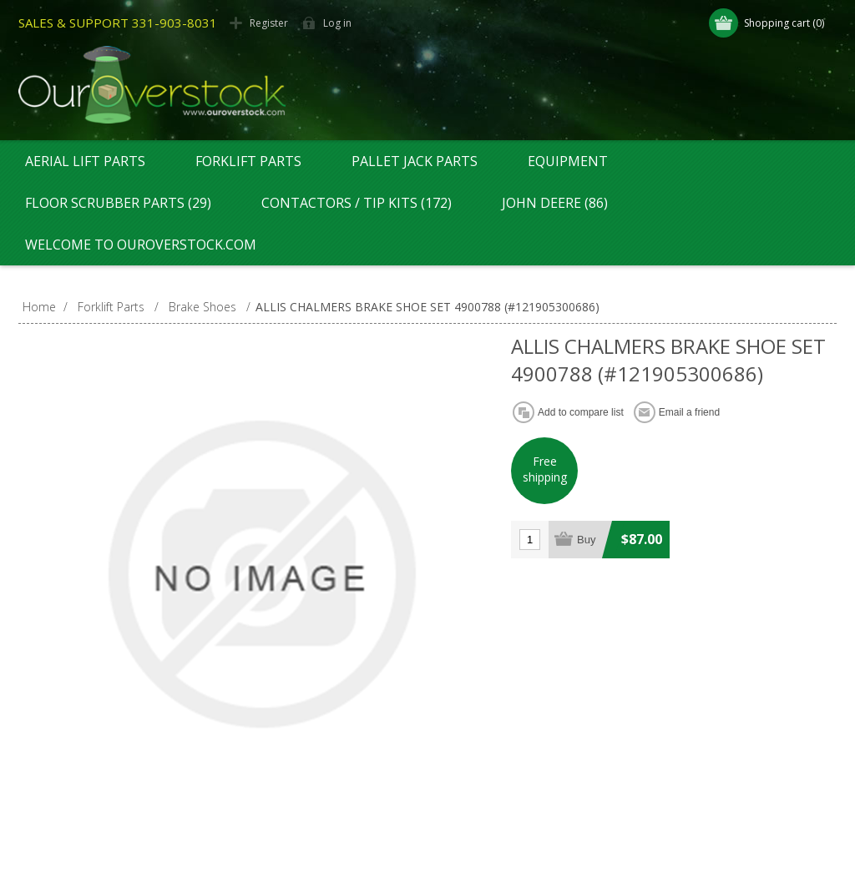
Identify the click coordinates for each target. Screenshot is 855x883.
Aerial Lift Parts (85, 161)
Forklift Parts (248, 161)
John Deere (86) (555, 203)
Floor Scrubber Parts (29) (118, 203)
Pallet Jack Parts (415, 161)
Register (269, 23)
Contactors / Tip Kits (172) (356, 203)
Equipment (568, 161)
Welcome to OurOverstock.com (140, 244)
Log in (337, 23)
